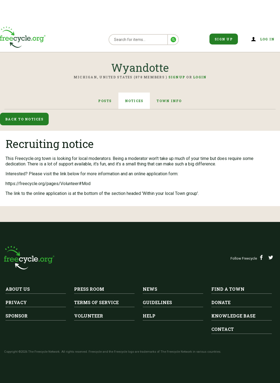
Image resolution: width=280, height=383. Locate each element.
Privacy (16, 302)
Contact (222, 329)
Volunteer (88, 316)
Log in (267, 39)
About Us (17, 289)
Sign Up (224, 39)
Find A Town (227, 289)
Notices (134, 101)
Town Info (169, 101)
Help (149, 316)
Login (199, 77)
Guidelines (157, 302)
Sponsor (16, 316)
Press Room (89, 289)
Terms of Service (96, 302)
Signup (176, 77)
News (150, 289)
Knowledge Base (233, 316)
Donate (221, 302)
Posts (105, 101)
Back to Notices (24, 119)
